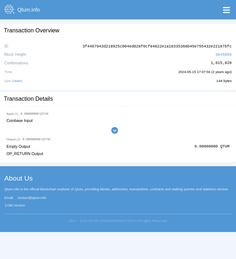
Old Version (16, 205)
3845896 (223, 53)
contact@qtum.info (31, 197)
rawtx (17, 80)
